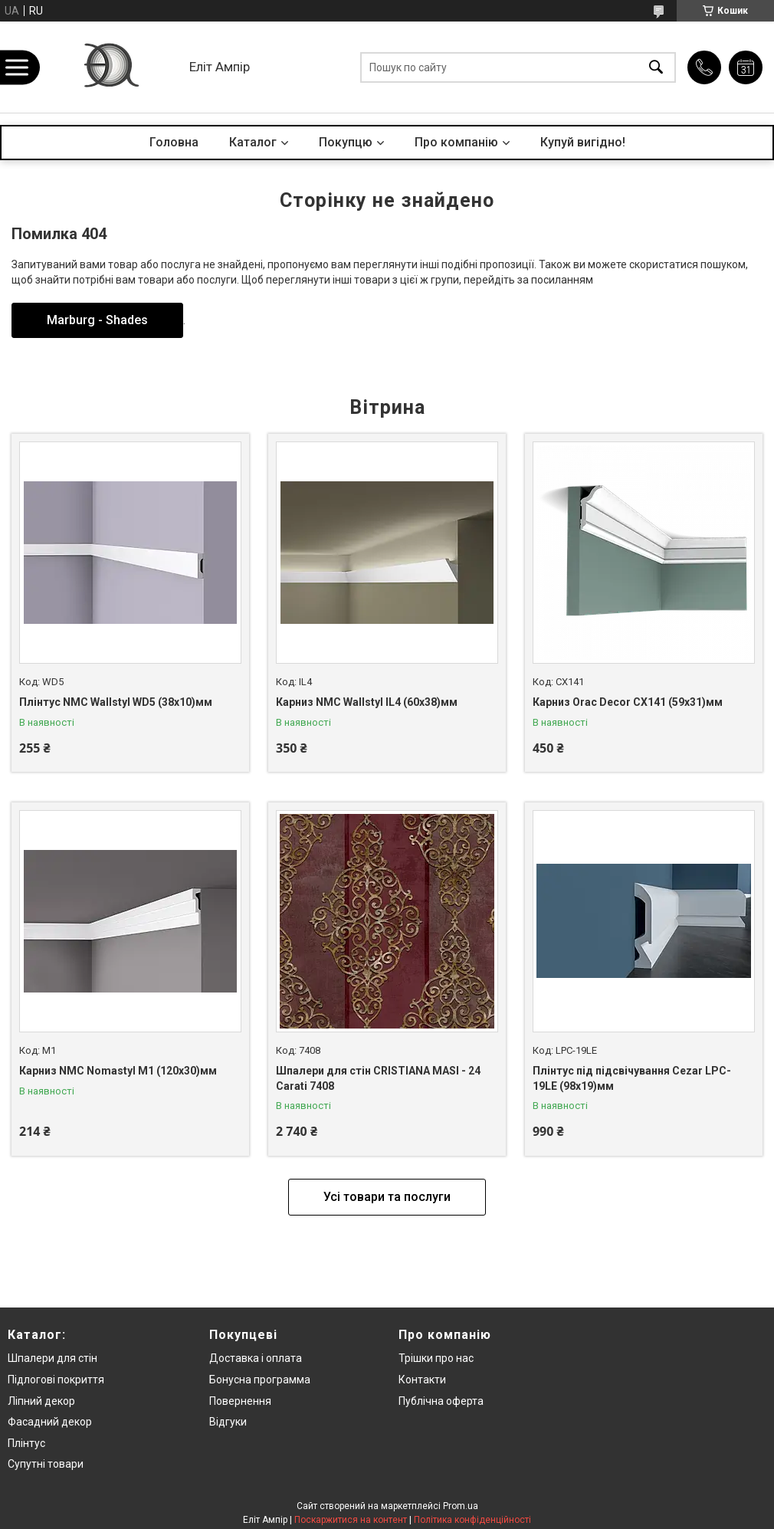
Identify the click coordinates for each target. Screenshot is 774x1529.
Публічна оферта (441, 1401)
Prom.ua (460, 1506)
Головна (173, 142)
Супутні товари (46, 1464)
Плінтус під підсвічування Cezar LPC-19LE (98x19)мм (632, 1078)
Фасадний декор (50, 1422)
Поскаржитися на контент (350, 1519)
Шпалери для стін (52, 1358)
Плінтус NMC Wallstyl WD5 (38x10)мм (115, 702)
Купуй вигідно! (582, 142)
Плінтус (26, 1443)
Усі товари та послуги (387, 1196)
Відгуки (228, 1422)
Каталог (253, 142)
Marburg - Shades (97, 320)
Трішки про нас (436, 1358)
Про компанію (456, 142)
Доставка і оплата (255, 1358)
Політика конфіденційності (472, 1519)
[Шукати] (656, 67)
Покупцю (345, 142)
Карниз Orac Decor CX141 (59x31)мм (628, 702)
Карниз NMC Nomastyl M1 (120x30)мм (118, 1071)
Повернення (240, 1401)
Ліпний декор (41, 1401)
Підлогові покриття (56, 1379)
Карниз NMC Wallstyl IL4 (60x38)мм (367, 702)
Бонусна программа (259, 1379)
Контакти (422, 1379)
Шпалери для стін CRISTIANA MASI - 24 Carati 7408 (378, 1078)
